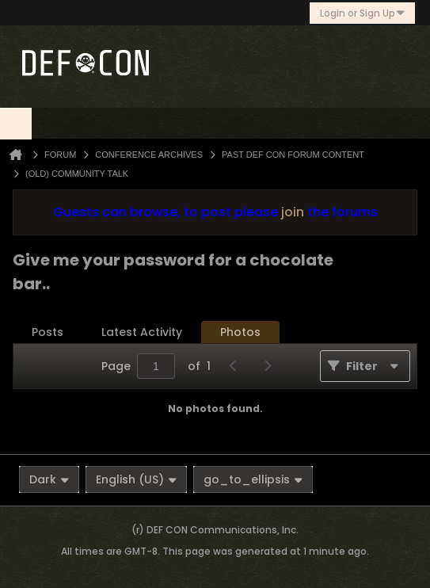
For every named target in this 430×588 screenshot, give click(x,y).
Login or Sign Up (362, 13)
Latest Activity (141, 332)
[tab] (47, 332)
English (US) (136, 479)
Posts (47, 332)
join (292, 212)
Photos (240, 332)
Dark (49, 479)
